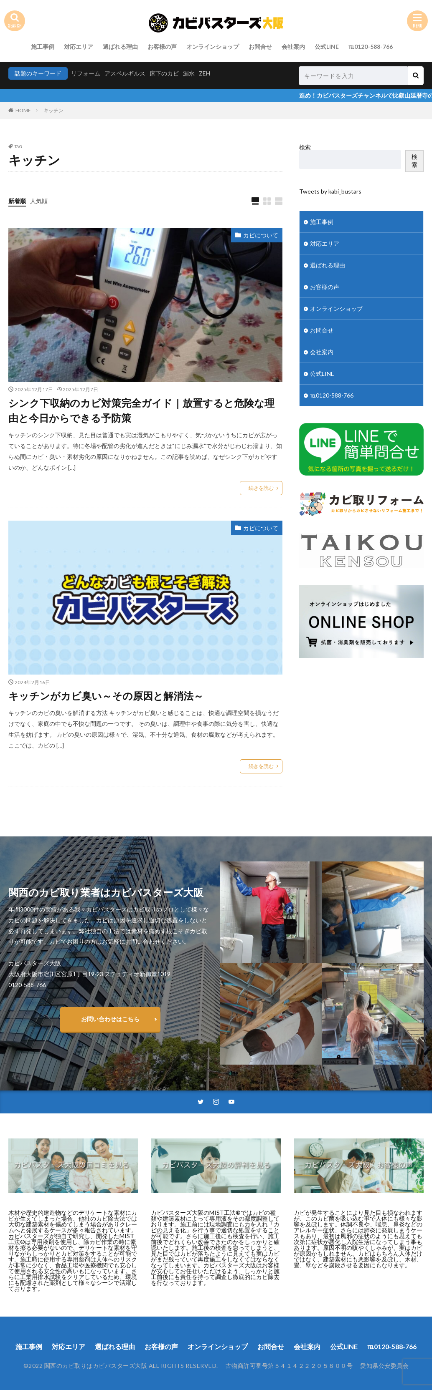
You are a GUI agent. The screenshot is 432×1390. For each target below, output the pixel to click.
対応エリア (78, 46)
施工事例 (42, 46)
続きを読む (261, 488)
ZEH (204, 73)
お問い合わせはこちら (110, 1018)
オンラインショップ (212, 46)
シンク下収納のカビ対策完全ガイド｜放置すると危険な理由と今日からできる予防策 (141, 410)
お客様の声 (162, 46)
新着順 (17, 200)
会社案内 (293, 46)
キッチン (53, 110)
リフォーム (85, 73)
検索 (305, 147)
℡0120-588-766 (370, 46)
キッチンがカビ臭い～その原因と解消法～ (105, 696)
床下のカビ (164, 73)
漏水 (189, 73)
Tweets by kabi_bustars (330, 191)
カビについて (260, 235)
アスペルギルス (124, 73)
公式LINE (327, 46)
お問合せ (260, 46)
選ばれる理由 (120, 46)
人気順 (39, 200)
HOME (23, 110)
